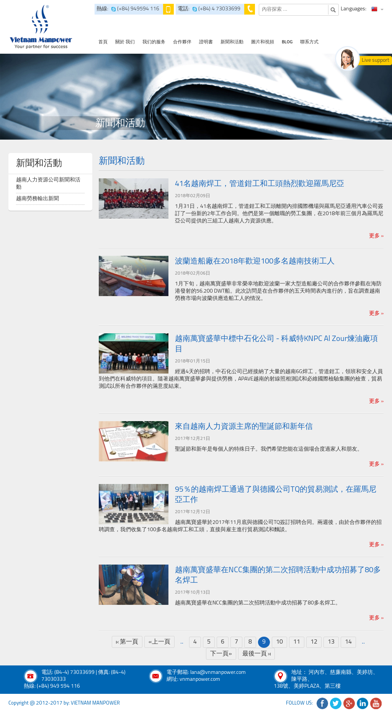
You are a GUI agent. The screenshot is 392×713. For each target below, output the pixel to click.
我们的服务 (153, 42)
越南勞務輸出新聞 (37, 199)
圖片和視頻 (262, 42)
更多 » (376, 236)
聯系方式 (309, 42)
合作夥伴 (182, 42)
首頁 (103, 42)
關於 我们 (125, 42)
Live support (375, 60)
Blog (287, 42)
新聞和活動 (231, 42)
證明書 (206, 42)
